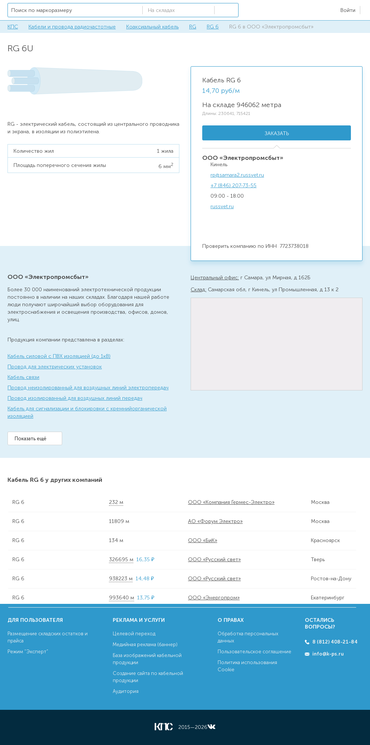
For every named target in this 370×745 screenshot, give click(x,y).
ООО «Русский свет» (214, 559)
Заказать (277, 133)
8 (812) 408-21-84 (335, 642)
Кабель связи (23, 377)
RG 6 (213, 27)
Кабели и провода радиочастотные (72, 27)
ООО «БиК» (202, 540)
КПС (12, 27)
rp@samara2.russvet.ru (237, 175)
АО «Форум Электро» (215, 521)
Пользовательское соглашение (254, 651)
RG (192, 27)
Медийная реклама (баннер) (145, 644)
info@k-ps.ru (328, 654)
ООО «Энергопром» (214, 598)
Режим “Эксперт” (27, 651)
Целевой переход (134, 633)
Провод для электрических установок (54, 367)
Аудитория (126, 691)
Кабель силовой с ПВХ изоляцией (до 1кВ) (58, 356)
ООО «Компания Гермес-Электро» (231, 502)
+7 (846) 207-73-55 (233, 185)
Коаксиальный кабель (152, 27)
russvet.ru (222, 206)
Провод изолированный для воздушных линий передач (74, 398)
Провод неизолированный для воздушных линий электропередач (88, 387)
